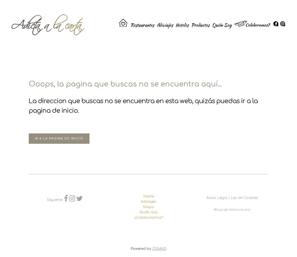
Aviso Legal (216, 198)
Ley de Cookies (244, 198)
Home (148, 196)
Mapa (148, 207)
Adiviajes (148, 201)
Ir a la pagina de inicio (59, 138)
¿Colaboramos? (148, 217)
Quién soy (148, 212)
